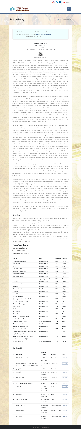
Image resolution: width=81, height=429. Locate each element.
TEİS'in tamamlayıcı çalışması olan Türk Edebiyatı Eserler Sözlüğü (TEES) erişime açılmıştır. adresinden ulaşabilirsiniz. (33, 34)
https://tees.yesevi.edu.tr (43, 34)
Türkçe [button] (67, 2)
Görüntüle (64, 357)
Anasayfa (60, 19)
